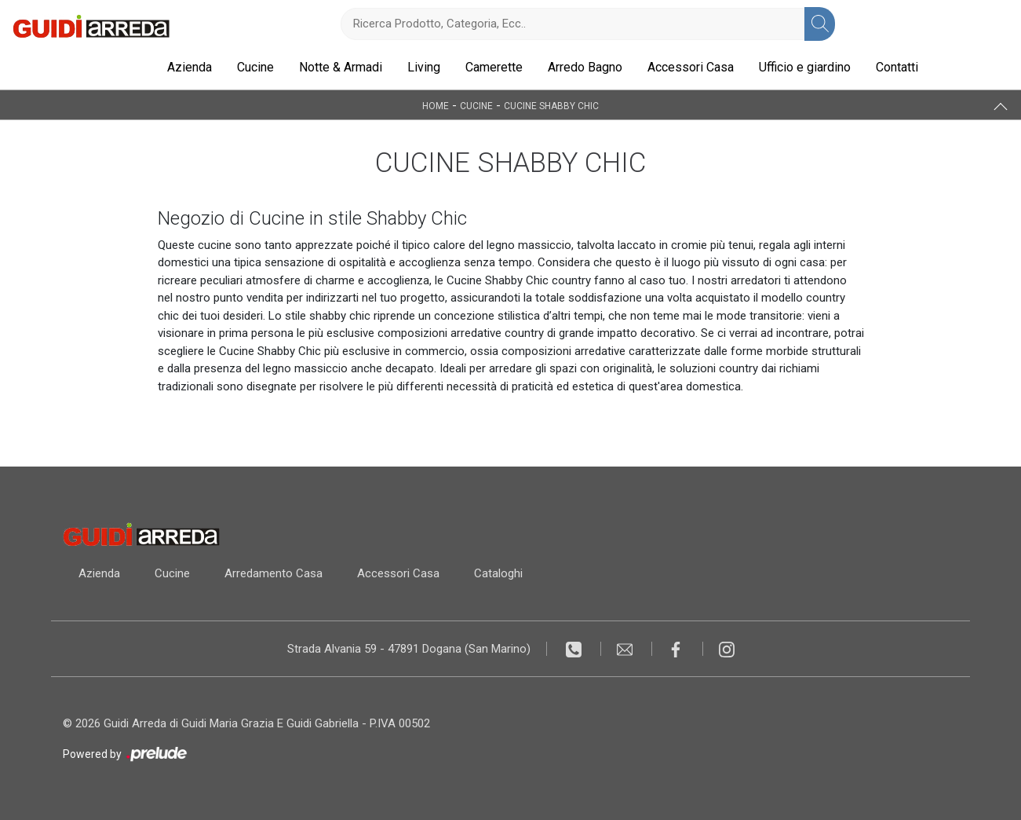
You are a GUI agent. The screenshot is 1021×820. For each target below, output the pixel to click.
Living (423, 67)
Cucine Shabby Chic (551, 105)
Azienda (189, 67)
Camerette (494, 67)
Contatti (897, 67)
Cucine (255, 67)
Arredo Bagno (585, 67)
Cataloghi (498, 573)
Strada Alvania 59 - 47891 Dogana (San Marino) (409, 649)
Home (435, 105)
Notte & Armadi (340, 67)
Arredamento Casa (273, 573)
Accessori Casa (690, 67)
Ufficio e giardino (805, 67)
